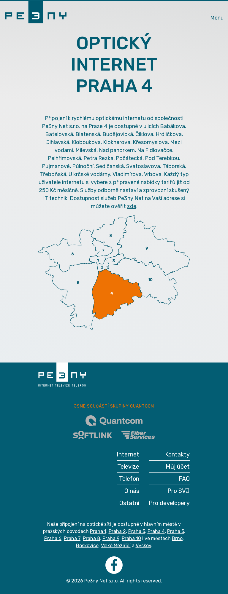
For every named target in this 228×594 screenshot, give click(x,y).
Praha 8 (91, 538)
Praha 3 (136, 531)
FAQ (184, 478)
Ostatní (129, 503)
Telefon (129, 478)
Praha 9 (110, 538)
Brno (177, 538)
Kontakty (177, 454)
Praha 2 (117, 531)
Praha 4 (156, 531)
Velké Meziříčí (116, 545)
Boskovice (87, 545)
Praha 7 (72, 538)
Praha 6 (52, 538)
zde (131, 206)
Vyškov (143, 545)
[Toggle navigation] (217, 14)
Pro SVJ (178, 490)
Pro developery (169, 503)
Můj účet (178, 466)
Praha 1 (98, 531)
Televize (128, 466)
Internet (128, 454)
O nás (131, 490)
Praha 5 (175, 531)
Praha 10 (131, 538)
